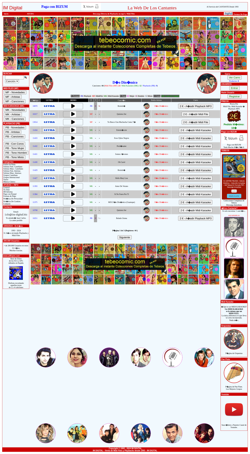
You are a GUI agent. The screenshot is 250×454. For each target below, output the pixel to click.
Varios (5, 179)
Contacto (7, 204)
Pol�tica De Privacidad (12, 199)
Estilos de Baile (9, 164)
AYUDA (30, 14)
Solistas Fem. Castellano (12, 167)
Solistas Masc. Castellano (13, 169)
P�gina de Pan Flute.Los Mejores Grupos (234, 385)
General (6, 187)
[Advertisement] (125, 319)
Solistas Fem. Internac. (12, 171)
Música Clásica (9, 182)
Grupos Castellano (10, 175)
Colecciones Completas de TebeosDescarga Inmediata (234, 202)
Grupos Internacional (11, 177)
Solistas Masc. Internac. (12, 173)
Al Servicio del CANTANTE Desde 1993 (222, 7)
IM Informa (7, 192)
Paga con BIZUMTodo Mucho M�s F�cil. (234, 145)
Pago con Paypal (9, 194)
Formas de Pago (9, 196)
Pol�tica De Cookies (12, 201)
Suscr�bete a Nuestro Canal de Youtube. (233, 424)
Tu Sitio (6, 190)
